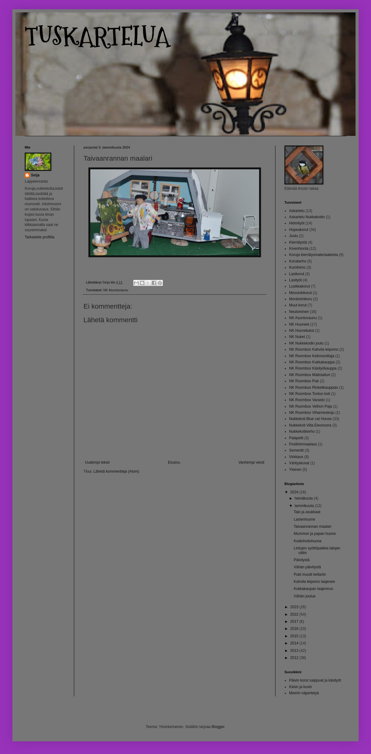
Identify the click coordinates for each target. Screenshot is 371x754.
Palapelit (296, 438)
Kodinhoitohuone (308, 541)
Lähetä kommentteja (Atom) (116, 471)
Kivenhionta (299, 248)
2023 (295, 607)
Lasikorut (296, 274)
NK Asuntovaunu (115, 290)
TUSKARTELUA (97, 36)
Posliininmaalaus (303, 444)
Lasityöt (295, 280)
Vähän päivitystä (307, 567)
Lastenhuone (304, 519)
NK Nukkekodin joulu (306, 343)
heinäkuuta (304, 498)
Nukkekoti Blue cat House (310, 419)
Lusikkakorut (299, 286)
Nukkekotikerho (302, 431)
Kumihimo (297, 267)
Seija (35, 175)
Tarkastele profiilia (39, 237)
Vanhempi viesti (251, 462)
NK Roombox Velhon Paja (310, 406)
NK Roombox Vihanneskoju (312, 412)
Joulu (293, 236)
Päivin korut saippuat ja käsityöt (315, 680)
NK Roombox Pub (304, 381)
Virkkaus (296, 457)
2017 (295, 621)
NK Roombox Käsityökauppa (312, 368)
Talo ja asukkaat (307, 512)
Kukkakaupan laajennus (313, 589)
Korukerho (297, 261)
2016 (295, 628)
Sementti (296, 450)
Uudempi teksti (97, 462)
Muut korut (298, 305)
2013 (295, 650)
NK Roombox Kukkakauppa (312, 362)
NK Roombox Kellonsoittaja (311, 356)
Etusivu (174, 462)
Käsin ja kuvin (300, 687)
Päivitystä (301, 560)
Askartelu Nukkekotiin (307, 217)
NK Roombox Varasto (307, 400)
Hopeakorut (298, 230)
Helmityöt (297, 223)
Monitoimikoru (300, 299)
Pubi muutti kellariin (310, 574)
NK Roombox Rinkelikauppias (313, 387)
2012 (295, 658)
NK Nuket (297, 337)
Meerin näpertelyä (304, 693)
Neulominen (299, 312)
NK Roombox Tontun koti (309, 394)
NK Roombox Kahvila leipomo (313, 349)
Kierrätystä (298, 242)
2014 (295, 643)
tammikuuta (305, 506)
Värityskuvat (299, 463)
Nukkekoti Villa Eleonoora (310, 425)
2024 (295, 492)
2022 (295, 614)
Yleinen (295, 469)
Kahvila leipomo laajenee (314, 581)
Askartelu (297, 211)
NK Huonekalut (301, 330)
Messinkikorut (300, 293)
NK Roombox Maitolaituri (309, 375)
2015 (295, 636)
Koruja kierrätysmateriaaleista (313, 255)
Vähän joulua (304, 596)
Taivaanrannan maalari (312, 526)
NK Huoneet (299, 324)
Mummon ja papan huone (315, 533)
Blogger (218, 727)
